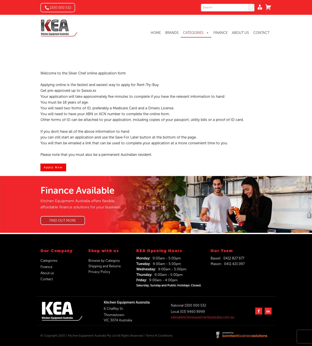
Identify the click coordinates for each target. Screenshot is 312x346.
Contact (46, 279)
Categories (48, 260)
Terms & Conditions (159, 335)
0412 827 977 (233, 258)
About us (47, 273)
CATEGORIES (196, 33)
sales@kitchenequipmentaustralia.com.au (202, 317)
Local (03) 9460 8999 (188, 311)
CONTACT (261, 33)
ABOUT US (240, 33)
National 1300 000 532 (188, 305)
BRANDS (172, 33)
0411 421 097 (234, 264)
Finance (46, 267)
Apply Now (53, 167)
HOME (156, 33)
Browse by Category (104, 260)
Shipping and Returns (104, 266)
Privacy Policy (99, 272)
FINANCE (220, 33)
